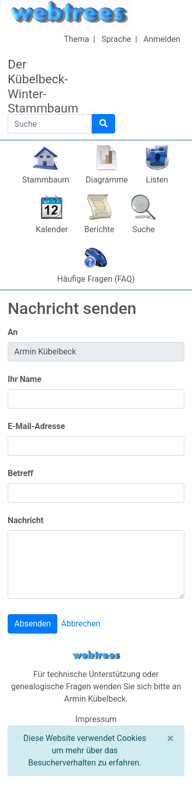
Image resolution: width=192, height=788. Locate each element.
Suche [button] (143, 229)
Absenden (32, 623)
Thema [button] (77, 39)
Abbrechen (80, 623)
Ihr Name (24, 379)
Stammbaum (45, 180)
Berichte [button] (99, 229)
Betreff (20, 473)
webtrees (96, 655)
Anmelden (161, 39)
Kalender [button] (52, 229)
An (12, 332)
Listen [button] (157, 180)
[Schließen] (170, 738)
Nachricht (26, 520)
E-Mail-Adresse (36, 426)
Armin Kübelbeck (95, 699)
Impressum (96, 719)
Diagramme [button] (106, 180)
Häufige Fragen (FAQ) (96, 279)
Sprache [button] (116, 39)
